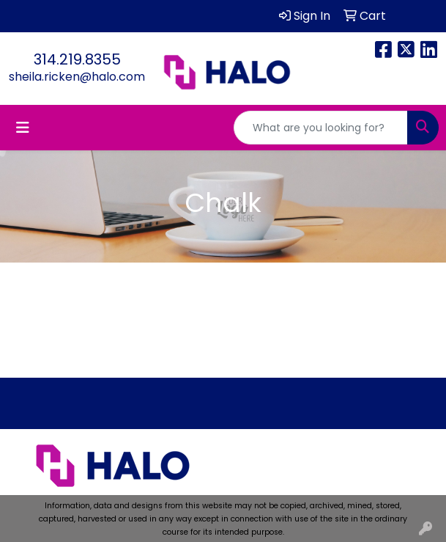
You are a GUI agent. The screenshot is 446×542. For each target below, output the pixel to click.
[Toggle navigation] (22, 127)
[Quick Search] (321, 127)
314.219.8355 (77, 59)
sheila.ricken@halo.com (77, 76)
